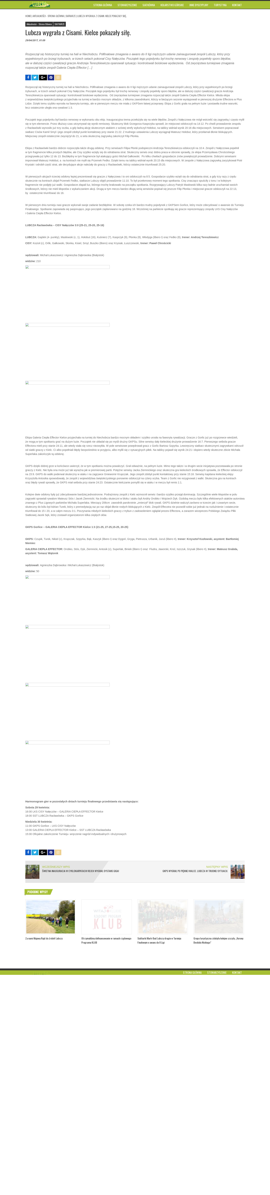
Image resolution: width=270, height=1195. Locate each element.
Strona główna (192, 1193)
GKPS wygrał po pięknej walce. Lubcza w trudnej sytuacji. (195, 1091)
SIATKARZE (71, 16)
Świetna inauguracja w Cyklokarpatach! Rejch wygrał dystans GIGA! (80, 1091)
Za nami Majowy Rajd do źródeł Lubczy (43, 1174)
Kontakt (237, 1193)
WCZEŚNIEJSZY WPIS (56, 1086)
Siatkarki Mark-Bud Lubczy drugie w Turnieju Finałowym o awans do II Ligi (159, 1176)
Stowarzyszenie (216, 1193)
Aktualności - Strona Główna (48, 16)
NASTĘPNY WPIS (217, 1086)
